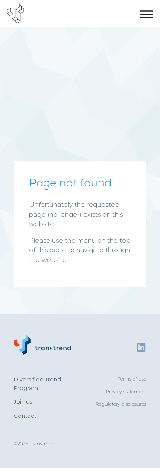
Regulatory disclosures (121, 404)
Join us (23, 401)
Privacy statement (126, 392)
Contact (25, 415)
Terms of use (132, 379)
